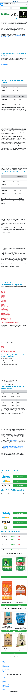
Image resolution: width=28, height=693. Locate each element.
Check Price (7, 577)
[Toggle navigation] (1, 1)
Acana (3, 661)
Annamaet (4, 667)
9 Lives (3, 660)
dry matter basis (4, 64)
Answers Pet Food (5, 669)
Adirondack (4, 664)
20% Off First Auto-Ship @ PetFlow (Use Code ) (14, 445)
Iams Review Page (18, 35)
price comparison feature (15, 440)
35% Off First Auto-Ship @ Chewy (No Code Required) (13, 446)
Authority (3, 670)
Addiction (4, 662)
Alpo (3, 665)
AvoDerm (3, 671)
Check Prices (20, 476)
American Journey (5, 666)
